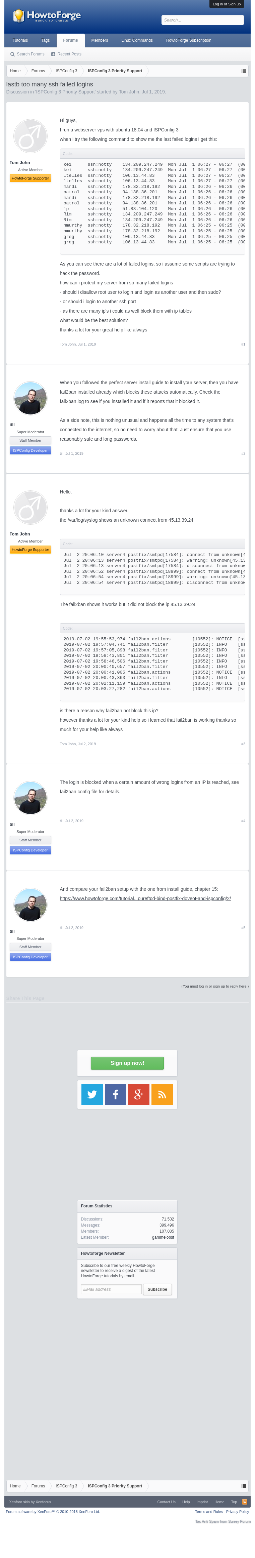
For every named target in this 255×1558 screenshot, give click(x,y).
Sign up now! (127, 1063)
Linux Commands (137, 40)
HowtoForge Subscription (188, 40)
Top (234, 1502)
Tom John (68, 344)
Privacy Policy (237, 1512)
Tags (45, 40)
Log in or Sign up (227, 4)
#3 (243, 744)
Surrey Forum (239, 1521)
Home (219, 1502)
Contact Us (166, 1502)
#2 (243, 453)
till (12, 424)
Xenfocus (43, 1502)
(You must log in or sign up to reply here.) (215, 986)
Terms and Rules (209, 1512)
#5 (243, 928)
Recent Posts (69, 54)
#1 (243, 344)
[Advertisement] (127, 1344)
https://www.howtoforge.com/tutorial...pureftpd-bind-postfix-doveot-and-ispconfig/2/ (145, 898)
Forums (70, 40)
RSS (244, 1502)
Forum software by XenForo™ (53, 1512)
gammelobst (163, 1237)
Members (99, 40)
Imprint (202, 1502)
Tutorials (20, 40)
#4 (243, 821)
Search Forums (31, 54)
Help (186, 1502)
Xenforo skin (19, 1502)
